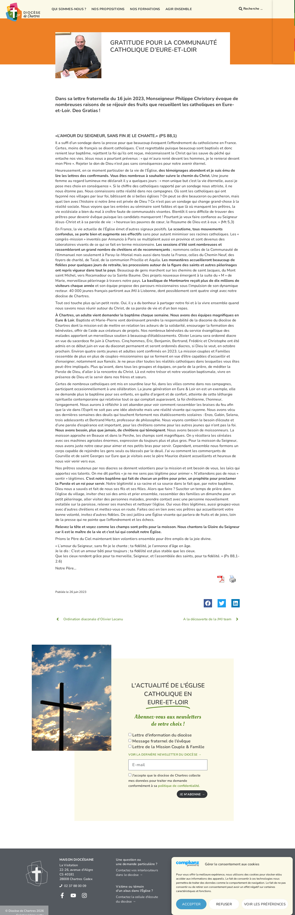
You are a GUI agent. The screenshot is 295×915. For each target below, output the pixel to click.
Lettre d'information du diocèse (162, 735)
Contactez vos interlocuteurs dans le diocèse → (137, 872)
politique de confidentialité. (179, 785)
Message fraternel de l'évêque (161, 741)
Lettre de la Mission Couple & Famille (168, 747)
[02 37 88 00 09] (60, 885)
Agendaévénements (285, 47)
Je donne (285, 59)
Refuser (224, 904)
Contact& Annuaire (285, 9)
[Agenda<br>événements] (285, 42)
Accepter (191, 904)
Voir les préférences (265, 904)
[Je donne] (285, 56)
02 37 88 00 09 (75, 886)
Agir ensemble (178, 9)
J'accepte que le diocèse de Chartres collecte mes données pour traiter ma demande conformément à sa (164, 780)
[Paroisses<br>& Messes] (285, 17)
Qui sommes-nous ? (69, 9)
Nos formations (145, 9)
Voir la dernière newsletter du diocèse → (164, 755)
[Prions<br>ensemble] (285, 30)
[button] (208, 603)
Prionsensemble (285, 34)
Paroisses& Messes (285, 21)
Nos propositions (107, 9)
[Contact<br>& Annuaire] (285, 4)
